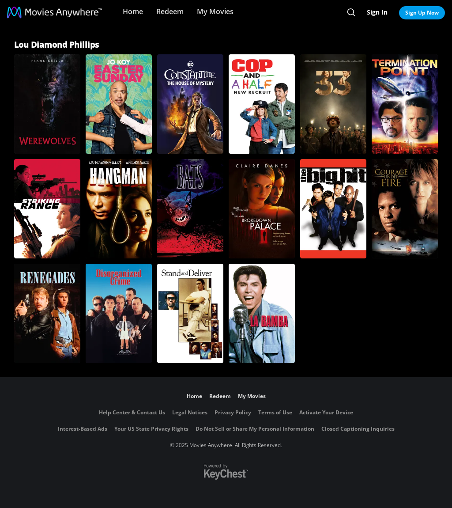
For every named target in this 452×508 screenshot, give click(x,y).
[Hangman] (119, 208)
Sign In (377, 12)
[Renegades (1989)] (47, 313)
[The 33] (333, 104)
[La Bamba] (262, 313)
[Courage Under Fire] (405, 208)
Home (133, 11)
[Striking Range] (47, 208)
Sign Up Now (422, 12)
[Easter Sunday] (119, 104)
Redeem (170, 11)
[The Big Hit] (333, 208)
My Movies (215, 11)
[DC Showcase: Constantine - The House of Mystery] (190, 104)
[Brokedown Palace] (262, 208)
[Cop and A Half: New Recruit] (262, 104)
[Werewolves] (47, 104)
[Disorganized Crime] (119, 313)
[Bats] (190, 208)
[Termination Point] (405, 104)
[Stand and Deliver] (190, 313)
